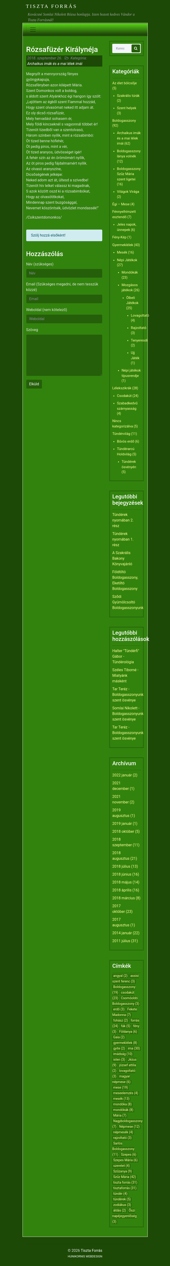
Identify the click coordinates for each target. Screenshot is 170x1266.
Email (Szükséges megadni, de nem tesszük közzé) (62, 287)
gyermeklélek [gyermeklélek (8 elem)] (125, 1043)
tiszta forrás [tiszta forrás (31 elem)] (125, 1182)
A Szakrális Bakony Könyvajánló (122, 558)
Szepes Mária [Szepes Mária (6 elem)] (125, 1160)
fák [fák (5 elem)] (126, 1026)
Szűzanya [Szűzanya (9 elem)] (122, 1171)
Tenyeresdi (139, 340)
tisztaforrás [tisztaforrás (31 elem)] (124, 1188)
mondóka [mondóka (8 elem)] (122, 1104)
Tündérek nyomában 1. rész (123, 539)
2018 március (123, 898)
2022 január (122, 775)
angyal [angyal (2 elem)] (120, 976)
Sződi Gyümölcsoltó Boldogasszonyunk (127, 602)
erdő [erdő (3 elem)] (119, 1009)
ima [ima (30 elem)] (134, 1048)
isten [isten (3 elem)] (119, 1059)
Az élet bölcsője (124, 83)
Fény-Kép (119, 237)
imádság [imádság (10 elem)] (122, 1054)
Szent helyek (126, 108)
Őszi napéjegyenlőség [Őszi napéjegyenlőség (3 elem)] (124, 1215)
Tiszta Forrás (51, 6)
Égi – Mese (121, 204)
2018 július (121, 866)
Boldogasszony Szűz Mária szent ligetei (129, 174)
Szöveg (32, 330)
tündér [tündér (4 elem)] (120, 1193)
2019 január (122, 823)
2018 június (121, 874)
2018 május (122, 882)
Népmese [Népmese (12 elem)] (129, 1126)
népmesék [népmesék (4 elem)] (123, 1132)
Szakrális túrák (128, 96)
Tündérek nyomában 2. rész (123, 520)
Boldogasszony (124, 120)
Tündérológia (123, 662)
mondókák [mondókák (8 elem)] (123, 1110)
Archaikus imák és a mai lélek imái (55, 63)
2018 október (123, 831)
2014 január (122, 933)
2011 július (121, 941)
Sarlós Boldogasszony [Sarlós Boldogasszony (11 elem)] (123, 1148)
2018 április (122, 890)
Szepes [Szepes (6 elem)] (128, 1154)
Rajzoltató (138, 328)
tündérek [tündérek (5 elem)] (122, 1199)
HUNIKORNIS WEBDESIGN (85, 1256)
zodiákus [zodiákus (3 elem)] (122, 1205)
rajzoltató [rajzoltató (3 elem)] (122, 1138)
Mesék (122, 252)
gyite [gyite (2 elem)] (119, 1048)
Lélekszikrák (121, 388)
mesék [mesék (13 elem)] (121, 1098)
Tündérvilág (121, 434)
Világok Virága (128, 192)
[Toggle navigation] (32, 29)
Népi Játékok (127, 260)
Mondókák (130, 272)
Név (40, 264)
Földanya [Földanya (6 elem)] (128, 1031)
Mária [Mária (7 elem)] (119, 1115)
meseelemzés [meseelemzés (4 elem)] (125, 1093)
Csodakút (124, 396)
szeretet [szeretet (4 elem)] (121, 1166)
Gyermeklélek (122, 245)
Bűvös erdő (125, 441)
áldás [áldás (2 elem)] (119, 1210)
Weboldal (46, 310)
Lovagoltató (140, 315)
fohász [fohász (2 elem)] (120, 1020)
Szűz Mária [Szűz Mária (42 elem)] (124, 1177)
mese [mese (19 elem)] (120, 1087)
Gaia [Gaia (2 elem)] (119, 1037)
